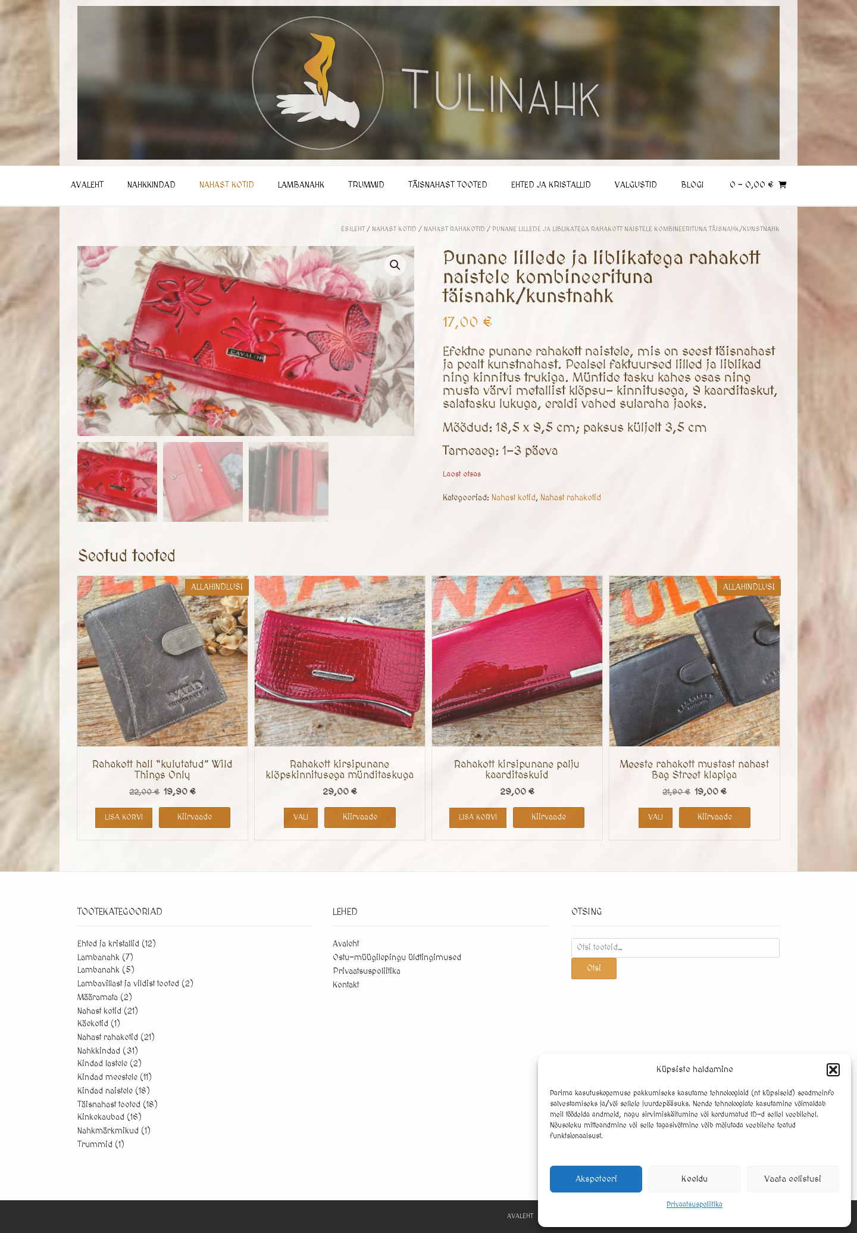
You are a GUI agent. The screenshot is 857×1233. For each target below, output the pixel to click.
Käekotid (92, 1024)
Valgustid (636, 185)
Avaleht (87, 185)
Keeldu (694, 1179)
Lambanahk (301, 185)
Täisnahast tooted (447, 185)
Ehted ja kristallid (551, 185)
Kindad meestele (107, 1078)
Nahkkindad (151, 185)
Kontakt (346, 986)
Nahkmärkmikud (108, 1132)
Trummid (366, 185)
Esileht (353, 229)
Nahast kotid (226, 185)
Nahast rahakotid (454, 229)
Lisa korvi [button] (124, 818)
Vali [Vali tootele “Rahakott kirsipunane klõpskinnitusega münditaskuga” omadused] (300, 818)
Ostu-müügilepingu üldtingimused (397, 958)
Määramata (97, 998)
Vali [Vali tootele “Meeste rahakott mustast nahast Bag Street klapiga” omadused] (655, 818)
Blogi (692, 185)
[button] (833, 1070)
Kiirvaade (194, 818)
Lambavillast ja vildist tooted (128, 984)
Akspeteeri (596, 1179)
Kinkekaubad (100, 1118)
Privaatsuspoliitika (694, 1205)
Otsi (594, 969)
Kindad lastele (102, 1064)
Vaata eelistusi (792, 1179)
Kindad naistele (105, 1092)
